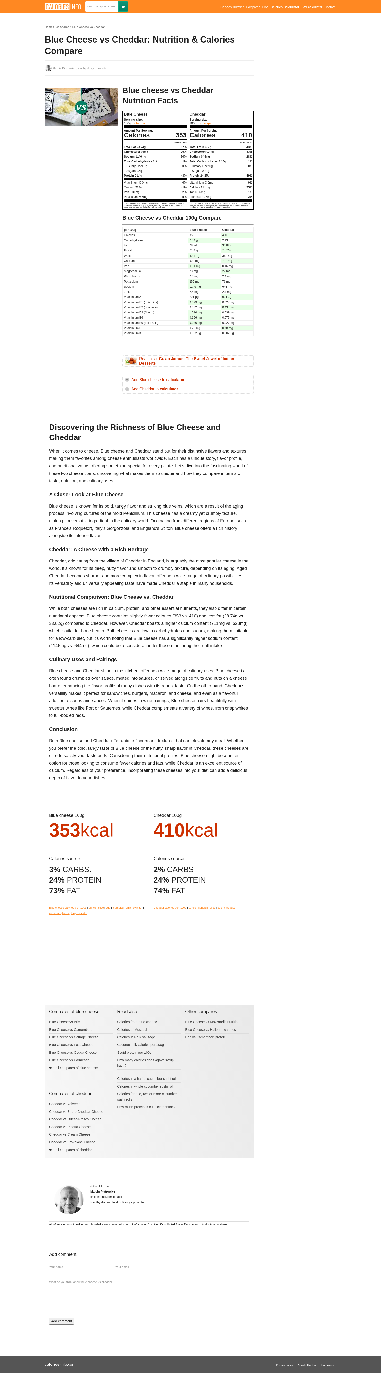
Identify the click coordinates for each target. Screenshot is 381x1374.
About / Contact (307, 1365)
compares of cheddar (76, 1150)
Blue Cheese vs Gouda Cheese (73, 1052)
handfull (203, 907)
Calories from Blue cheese (137, 1022)
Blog (265, 7)
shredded (230, 907)
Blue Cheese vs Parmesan (69, 1060)
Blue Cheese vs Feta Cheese (71, 1045)
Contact (330, 7)
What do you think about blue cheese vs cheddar (80, 1282)
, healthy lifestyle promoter (80, 68)
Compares (253, 7)
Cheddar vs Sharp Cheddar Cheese (76, 1112)
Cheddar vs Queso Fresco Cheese (75, 1119)
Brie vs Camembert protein (205, 1037)
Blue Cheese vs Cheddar (88, 27)
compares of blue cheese (79, 1068)
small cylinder (134, 907)
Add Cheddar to (154, 389)
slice (101, 907)
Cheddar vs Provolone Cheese (72, 1142)
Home (48, 27)
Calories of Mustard (132, 1030)
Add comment (61, 1321)
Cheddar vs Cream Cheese (69, 1134)
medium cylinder (59, 913)
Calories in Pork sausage (136, 1037)
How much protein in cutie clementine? (146, 1107)
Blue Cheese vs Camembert (70, 1030)
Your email (122, 1267)
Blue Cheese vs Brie (64, 1022)
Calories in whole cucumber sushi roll (145, 1086)
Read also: (186, 361)
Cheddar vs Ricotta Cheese (70, 1127)
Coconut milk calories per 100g (140, 1045)
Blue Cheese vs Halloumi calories (210, 1030)
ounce (92, 907)
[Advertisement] (81, 178)
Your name (56, 1267)
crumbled (118, 907)
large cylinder (79, 913)
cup (108, 907)
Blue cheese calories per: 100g (68, 907)
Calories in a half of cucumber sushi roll (146, 1078)
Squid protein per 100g (134, 1052)
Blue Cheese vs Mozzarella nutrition (212, 1022)
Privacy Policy (284, 1365)
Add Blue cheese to (158, 380)
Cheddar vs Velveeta (64, 1104)
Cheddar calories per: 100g (170, 907)
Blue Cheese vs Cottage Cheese (73, 1037)
